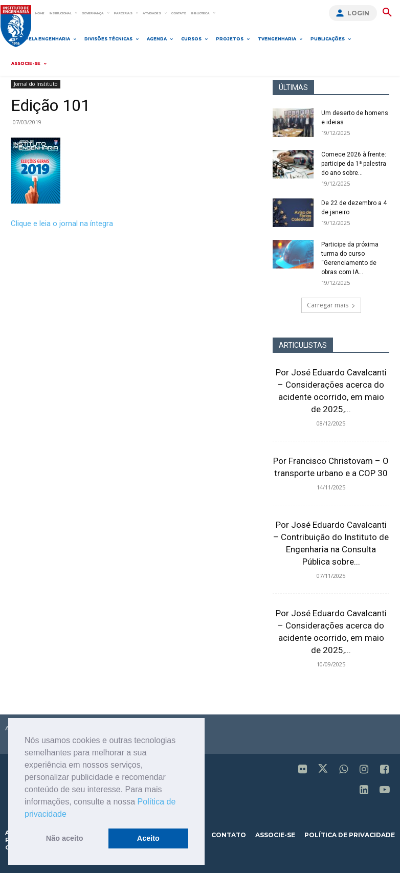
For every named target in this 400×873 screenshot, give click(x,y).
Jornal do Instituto (35, 83)
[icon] (303, 770)
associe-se (275, 835)
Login (358, 13)
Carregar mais (331, 305)
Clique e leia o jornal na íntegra (62, 223)
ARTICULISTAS (303, 345)
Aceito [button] (148, 838)
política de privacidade (349, 835)
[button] (70, 814)
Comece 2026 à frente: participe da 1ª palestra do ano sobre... (353, 163)
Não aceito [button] (64, 838)
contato (228, 835)
